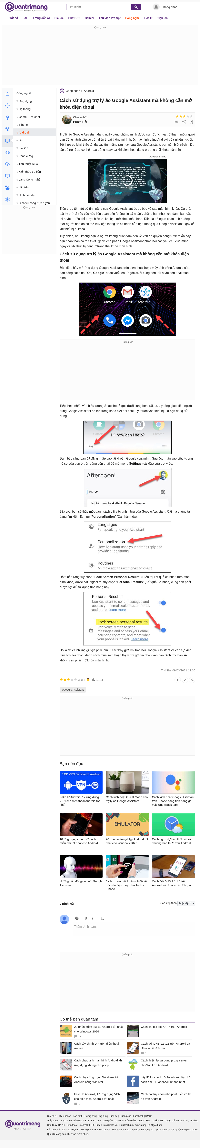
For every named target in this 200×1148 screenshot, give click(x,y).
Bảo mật (77, 1116)
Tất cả (13, 18)
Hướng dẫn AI (41, 18)
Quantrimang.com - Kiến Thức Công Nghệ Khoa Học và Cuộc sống (28, 7)
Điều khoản (65, 1116)
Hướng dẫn (90, 1116)
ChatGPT (74, 18)
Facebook (138, 1116)
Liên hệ (114, 1116)
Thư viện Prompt (110, 18)
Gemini (89, 18)
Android (89, 90)
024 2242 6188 (86, 1125)
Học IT (148, 18)
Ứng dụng (103, 1116)
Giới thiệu (52, 1116)
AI (25, 18)
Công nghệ (132, 18)
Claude (59, 18)
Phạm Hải (80, 122)
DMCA (148, 1116)
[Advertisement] (100, 57)
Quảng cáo (125, 1116)
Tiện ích (162, 18)
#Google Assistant (73, 689)
